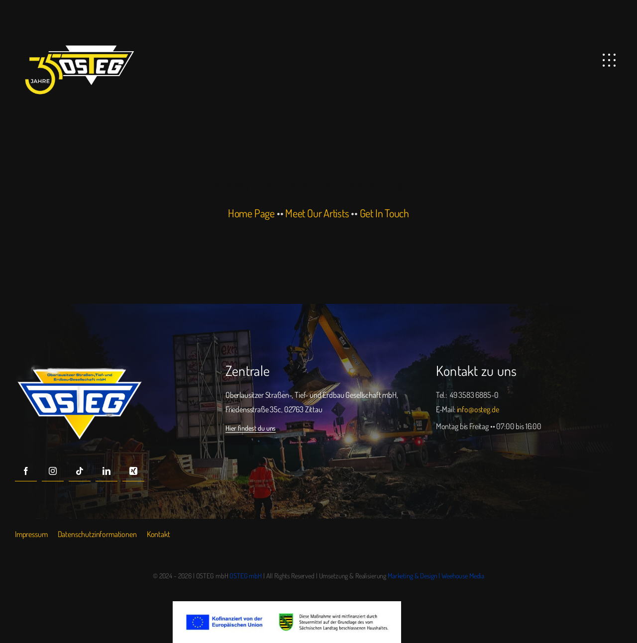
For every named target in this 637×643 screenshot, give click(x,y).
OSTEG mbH (245, 575)
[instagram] (53, 470)
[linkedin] (106, 470)
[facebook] (26, 470)
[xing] (133, 470)
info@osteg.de (478, 409)
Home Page (251, 213)
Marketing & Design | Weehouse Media (436, 575)
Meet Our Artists (317, 213)
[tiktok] (80, 470)
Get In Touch (384, 213)
